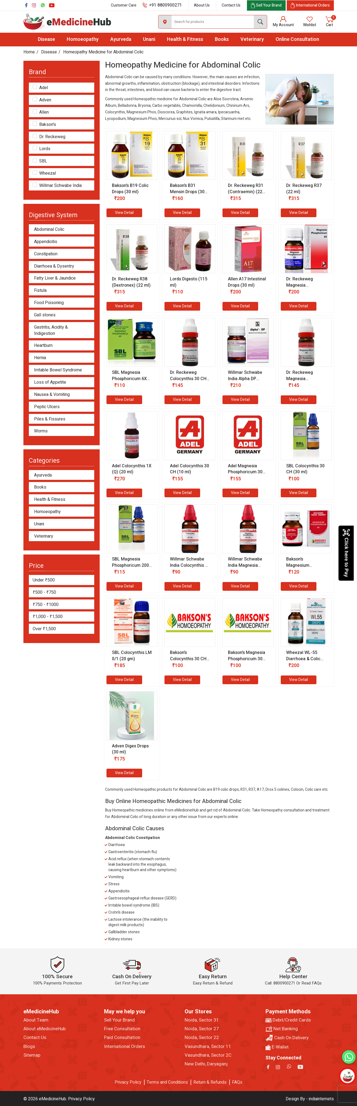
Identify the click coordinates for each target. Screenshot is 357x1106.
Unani (149, 39)
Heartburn (43, 346)
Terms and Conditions (167, 1082)
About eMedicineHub (44, 1029)
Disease (46, 39)
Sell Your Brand (119, 1020)
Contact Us (231, 5)
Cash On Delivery (287, 1038)
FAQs (237, 1082)
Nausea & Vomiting (52, 395)
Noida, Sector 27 (202, 1029)
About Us (202, 5)
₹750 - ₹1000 (46, 604)
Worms (41, 431)
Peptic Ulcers (47, 407)
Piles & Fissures (49, 419)
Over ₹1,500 (44, 629)
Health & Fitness (185, 39)
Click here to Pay (346, 553)
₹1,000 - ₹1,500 (48, 616)
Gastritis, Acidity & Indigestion (51, 330)
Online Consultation (297, 39)
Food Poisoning (49, 303)
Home (29, 52)
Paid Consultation (122, 1037)
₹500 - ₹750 (44, 592)
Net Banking (282, 1029)
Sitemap (31, 1055)
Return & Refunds (210, 1082)
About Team (35, 1020)
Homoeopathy (83, 39)
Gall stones (45, 315)
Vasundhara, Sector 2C (208, 1055)
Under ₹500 (44, 580)
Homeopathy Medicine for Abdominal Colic (103, 52)
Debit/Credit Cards (288, 1020)
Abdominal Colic (49, 229)
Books (222, 39)
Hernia (40, 358)
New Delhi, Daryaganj (206, 1064)
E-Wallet (277, 1047)
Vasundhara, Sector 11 (208, 1046)
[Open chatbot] (347, 1076)
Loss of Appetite (50, 382)
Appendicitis (45, 242)
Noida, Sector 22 (202, 1037)
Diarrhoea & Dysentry (54, 266)
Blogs (29, 1046)
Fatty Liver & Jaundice (55, 278)
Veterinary (252, 39)
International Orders (124, 1046)
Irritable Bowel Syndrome (58, 370)
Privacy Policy (128, 1082)
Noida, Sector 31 (202, 1020)
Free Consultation (122, 1029)
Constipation (45, 254)
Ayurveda (120, 39)
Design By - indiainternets (310, 1099)
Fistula (40, 290)
